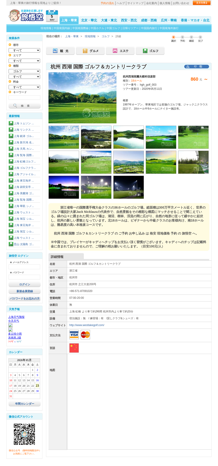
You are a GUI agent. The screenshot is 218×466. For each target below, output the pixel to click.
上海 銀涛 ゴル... (24, 136)
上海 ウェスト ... (24, 212)
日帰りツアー (130, 28)
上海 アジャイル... (25, 174)
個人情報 (165, 3)
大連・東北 (109, 20)
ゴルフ (106, 36)
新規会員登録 (25, 291)
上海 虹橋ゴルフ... (25, 161)
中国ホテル (97, 28)
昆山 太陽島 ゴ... (24, 244)
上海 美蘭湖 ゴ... (24, 193)
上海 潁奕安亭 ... (24, 187)
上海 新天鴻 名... (24, 142)
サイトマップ (135, 3)
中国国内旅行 (149, 28)
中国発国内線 (62, 28)
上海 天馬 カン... (24, 148)
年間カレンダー (24, 403)
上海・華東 (69, 20)
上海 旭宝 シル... (24, 218)
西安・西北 (129, 20)
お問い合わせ (181, 3)
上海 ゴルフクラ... (25, 167)
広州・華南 (169, 20)
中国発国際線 (80, 28)
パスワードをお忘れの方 (25, 298)
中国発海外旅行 (169, 28)
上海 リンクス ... (24, 129)
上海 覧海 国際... (24, 155)
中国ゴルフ (114, 28)
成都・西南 (149, 20)
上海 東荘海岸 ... (24, 180)
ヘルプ (121, 3)
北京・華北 (89, 20)
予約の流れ (107, 3)
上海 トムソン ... (24, 123)
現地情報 (46, 28)
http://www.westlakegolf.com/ (86, 325)
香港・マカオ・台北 (195, 20)
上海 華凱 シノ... (24, 206)
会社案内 (151, 3)
